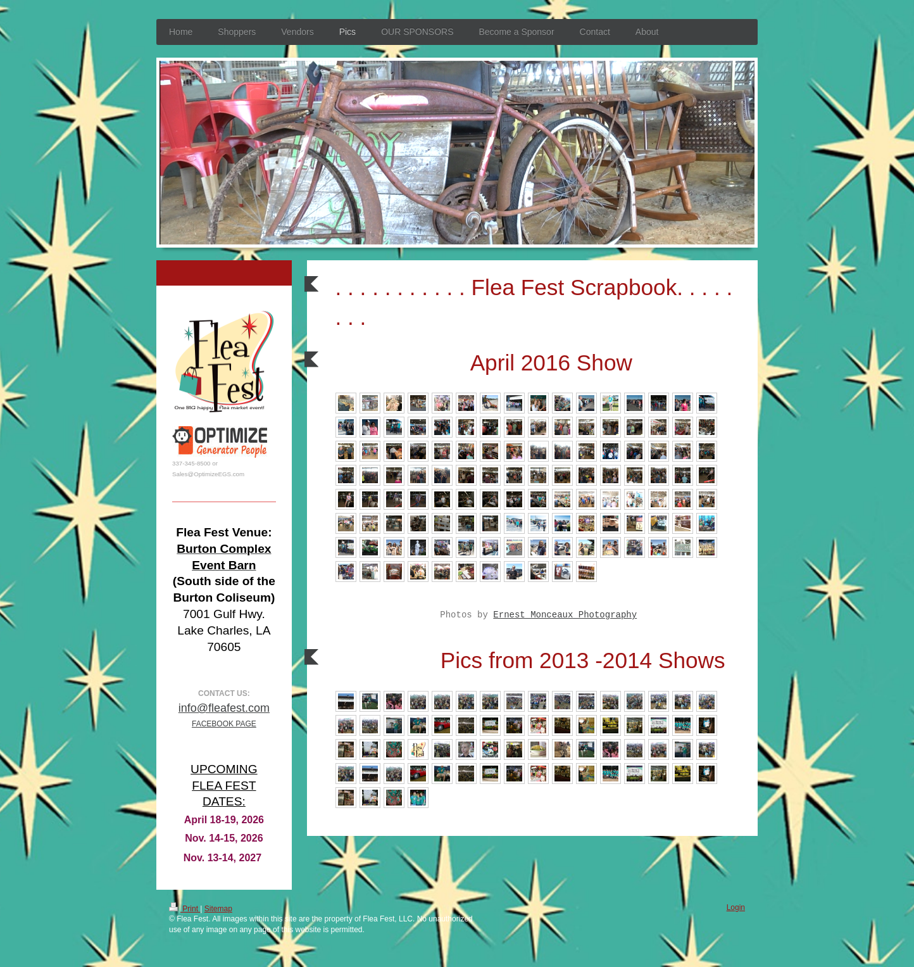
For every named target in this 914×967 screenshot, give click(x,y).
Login (736, 907)
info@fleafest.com (224, 708)
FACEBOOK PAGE (224, 723)
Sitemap (218, 908)
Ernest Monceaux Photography (565, 615)
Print (184, 908)
